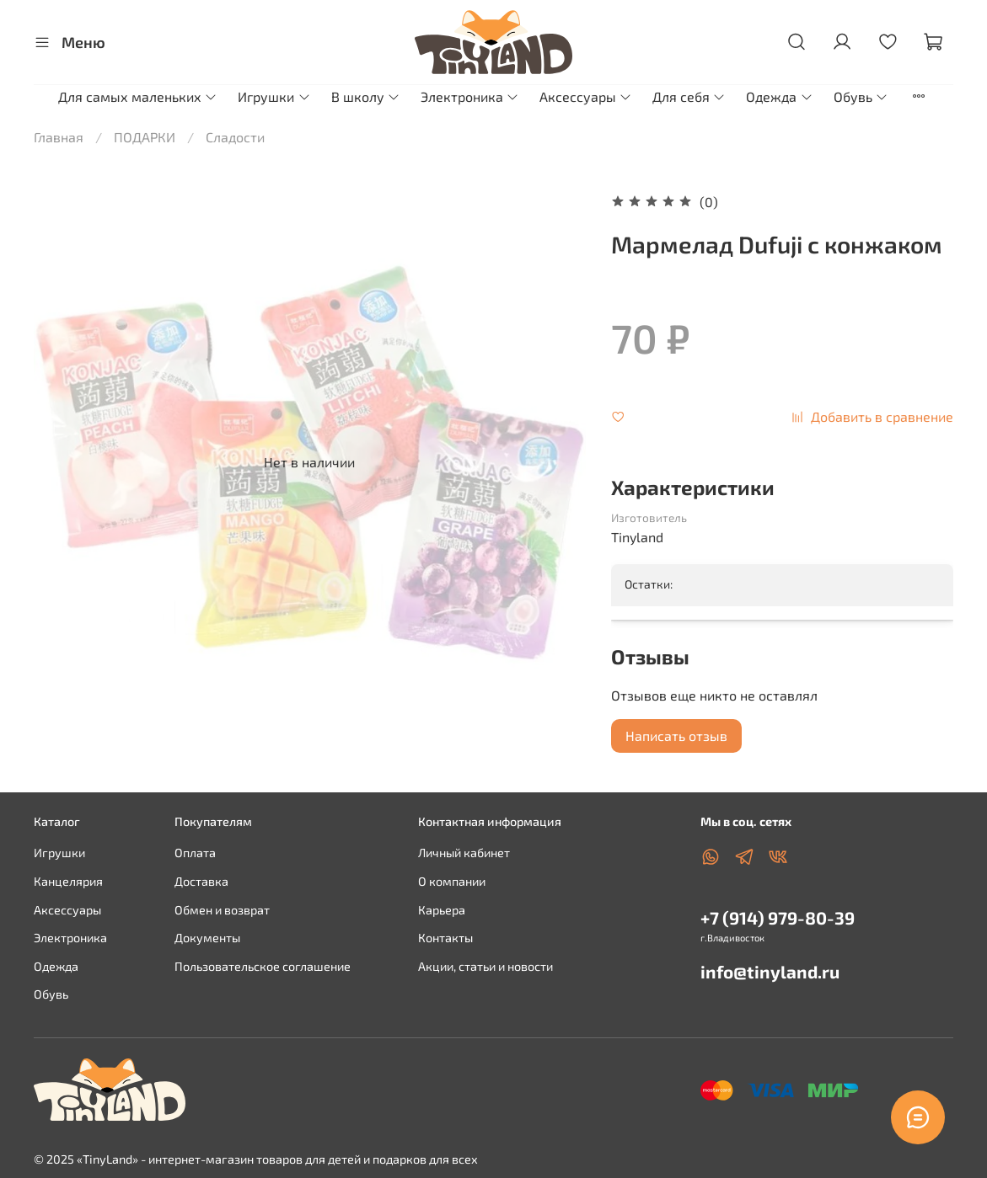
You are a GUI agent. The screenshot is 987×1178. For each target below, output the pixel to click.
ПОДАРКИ (144, 137)
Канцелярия (68, 881)
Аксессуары (585, 96)
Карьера (441, 910)
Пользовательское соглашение (262, 966)
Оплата (195, 852)
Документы (207, 937)
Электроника (470, 96)
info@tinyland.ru (769, 971)
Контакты (445, 937)
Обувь (861, 96)
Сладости (235, 137)
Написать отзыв (676, 736)
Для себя (689, 96)
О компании (451, 881)
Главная (58, 137)
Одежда (779, 96)
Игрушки (274, 96)
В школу (365, 96)
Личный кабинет (464, 852)
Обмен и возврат (222, 910)
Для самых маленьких (137, 96)
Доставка (201, 881)
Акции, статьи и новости (485, 966)
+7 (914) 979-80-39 (777, 917)
